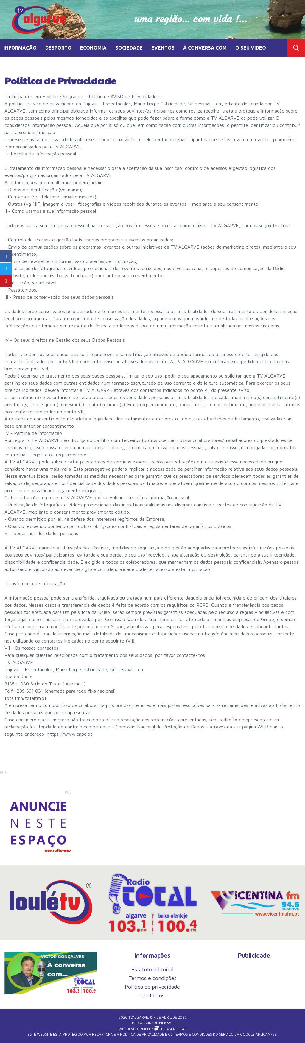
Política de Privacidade (142, 1034)
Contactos (152, 995)
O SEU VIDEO (250, 47)
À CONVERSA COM (205, 47)
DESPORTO (58, 47)
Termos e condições (152, 978)
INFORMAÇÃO (20, 47)
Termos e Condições (193, 1034)
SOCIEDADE (129, 47)
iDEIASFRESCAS (170, 1029)
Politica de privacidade (152, 987)
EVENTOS (163, 47)
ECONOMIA (93, 47)
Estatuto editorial (152, 969)
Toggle (296, 48)
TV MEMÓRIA (19, 65)
